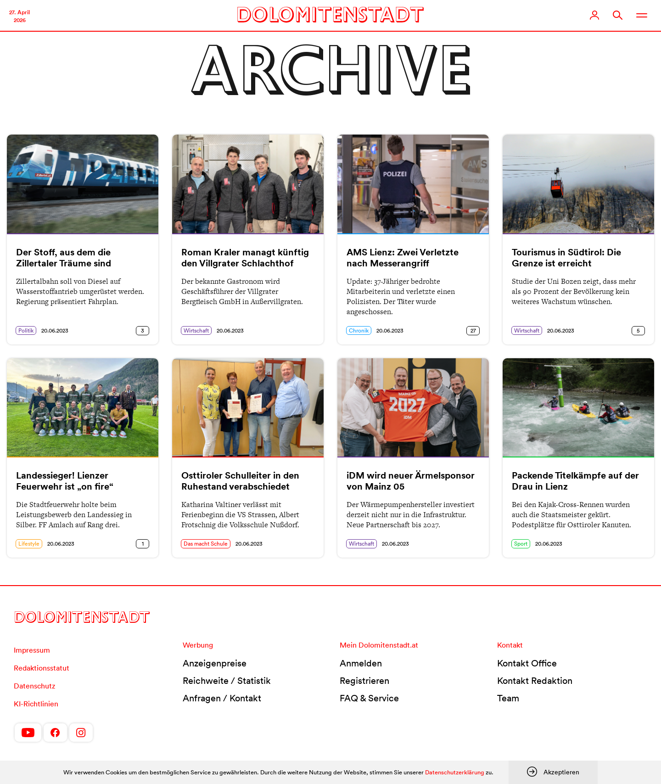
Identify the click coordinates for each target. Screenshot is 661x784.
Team (508, 698)
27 (473, 330)
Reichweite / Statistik (227, 680)
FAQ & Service (369, 698)
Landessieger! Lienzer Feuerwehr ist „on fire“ (64, 481)
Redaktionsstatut (41, 667)
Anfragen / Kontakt (222, 698)
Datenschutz (34, 685)
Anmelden (361, 663)
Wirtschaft (196, 330)
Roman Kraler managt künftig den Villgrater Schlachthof (245, 258)
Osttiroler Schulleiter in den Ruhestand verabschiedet (240, 481)
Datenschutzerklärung (454, 772)
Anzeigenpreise (214, 663)
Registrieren (364, 680)
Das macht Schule (206, 543)
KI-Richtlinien (36, 703)
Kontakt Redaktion (534, 680)
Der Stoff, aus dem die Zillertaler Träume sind (63, 258)
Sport (520, 543)
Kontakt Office (527, 663)
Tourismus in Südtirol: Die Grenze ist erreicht (566, 258)
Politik (26, 330)
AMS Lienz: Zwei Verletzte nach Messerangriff (403, 258)
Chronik (359, 330)
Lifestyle (28, 543)
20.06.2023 (54, 330)
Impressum (32, 649)
